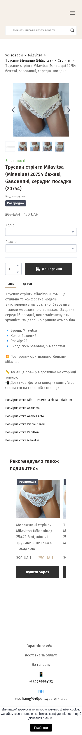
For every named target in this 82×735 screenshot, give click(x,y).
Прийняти (41, 727)
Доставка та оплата (41, 655)
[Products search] (41, 30)
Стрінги (64, 60)
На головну (41, 664)
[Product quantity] (12, 269)
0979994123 (44, 682)
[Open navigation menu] (72, 12)
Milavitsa (35, 55)
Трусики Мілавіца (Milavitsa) (28, 60)
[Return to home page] (27, 12)
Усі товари (14, 55)
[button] (72, 30)
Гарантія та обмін (41, 646)
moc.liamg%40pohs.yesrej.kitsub (41, 699)
